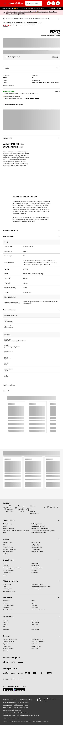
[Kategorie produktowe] (37, 553)
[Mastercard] (34, 674)
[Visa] (27, 674)
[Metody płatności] (36, 543)
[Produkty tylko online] (8, 590)
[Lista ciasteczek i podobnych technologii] (12, 711)
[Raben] (20, 663)
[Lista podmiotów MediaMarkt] (9, 714)
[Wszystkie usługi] (36, 550)
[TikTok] (58, 508)
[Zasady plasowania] (7, 708)
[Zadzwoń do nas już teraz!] (9, 511)
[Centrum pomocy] (7, 525)
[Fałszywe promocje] (7, 706)
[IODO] (26, 706)
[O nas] (4, 564)
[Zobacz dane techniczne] (8, 87)
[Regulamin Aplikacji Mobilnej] (9, 703)
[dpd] (5, 663)
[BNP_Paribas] (20, 674)
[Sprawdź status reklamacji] (38, 527)
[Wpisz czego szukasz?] (27, 3)
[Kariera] (5, 576)
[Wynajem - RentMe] (8, 548)
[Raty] (4, 546)
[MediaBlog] (5, 567)
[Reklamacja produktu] (37, 525)
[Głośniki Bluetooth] (7, 611)
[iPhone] (33, 602)
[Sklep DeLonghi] (35, 623)
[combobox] (35, 3)
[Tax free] (5, 555)
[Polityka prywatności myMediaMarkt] (11, 719)
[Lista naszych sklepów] (37, 569)
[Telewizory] (6, 604)
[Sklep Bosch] (6, 623)
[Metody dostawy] (7, 543)
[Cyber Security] (6, 574)
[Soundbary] (6, 609)
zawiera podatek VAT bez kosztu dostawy (50, 35)
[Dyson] (33, 604)
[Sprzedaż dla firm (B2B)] (9, 529)
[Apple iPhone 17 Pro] (8, 645)
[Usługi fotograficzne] (37, 548)
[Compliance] (34, 571)
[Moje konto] (49, 3)
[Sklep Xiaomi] (35, 621)
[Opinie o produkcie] (8, 25)
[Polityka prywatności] (18, 706)
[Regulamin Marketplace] (23, 703)
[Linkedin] (55, 508)
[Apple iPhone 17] (7, 647)
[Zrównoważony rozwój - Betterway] (12, 569)
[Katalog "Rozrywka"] (36, 590)
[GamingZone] (35, 649)
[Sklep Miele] (6, 630)
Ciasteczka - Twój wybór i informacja (48, 701)
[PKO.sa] (13, 680)
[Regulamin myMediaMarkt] (26, 701)
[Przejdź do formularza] (22, 511)
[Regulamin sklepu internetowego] (40, 529)
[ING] (5, 680)
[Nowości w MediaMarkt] (9, 649)
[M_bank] (49, 674)
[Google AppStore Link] (19, 691)
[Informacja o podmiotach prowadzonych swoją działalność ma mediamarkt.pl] (46, 532)
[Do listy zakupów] (53, 3)
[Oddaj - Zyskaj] (35, 546)
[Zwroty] (5, 527)
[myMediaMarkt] (35, 564)
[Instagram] (51, 508)
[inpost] (13, 663)
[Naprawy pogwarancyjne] (9, 550)
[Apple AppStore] (8, 691)
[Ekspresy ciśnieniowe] (8, 606)
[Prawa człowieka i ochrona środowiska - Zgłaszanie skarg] (17, 532)
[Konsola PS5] (6, 602)
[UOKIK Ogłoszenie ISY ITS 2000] (21, 708)
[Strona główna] (4, 18)
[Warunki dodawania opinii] (24, 714)
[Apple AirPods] (35, 609)
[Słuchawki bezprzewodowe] (38, 611)
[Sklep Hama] (6, 628)
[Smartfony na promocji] (37, 585)
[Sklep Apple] (6, 621)
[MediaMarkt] (15, 3)
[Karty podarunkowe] (8, 553)
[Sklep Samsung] (35, 630)
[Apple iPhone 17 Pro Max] (38, 643)
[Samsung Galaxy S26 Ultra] (10, 640)
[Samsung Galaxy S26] (8, 643)
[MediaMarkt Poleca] (36, 647)
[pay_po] (13, 674)
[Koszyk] (58, 3)
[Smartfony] (34, 606)
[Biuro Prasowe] (35, 567)
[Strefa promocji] (7, 585)
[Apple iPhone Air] (36, 645)
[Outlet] (4, 588)
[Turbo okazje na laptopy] (9, 592)
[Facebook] (45, 508)
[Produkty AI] (6, 652)
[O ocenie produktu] (16, 25)
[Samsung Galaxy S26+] (37, 640)
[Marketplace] (35, 574)
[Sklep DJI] (5, 626)
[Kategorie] (4, 3)
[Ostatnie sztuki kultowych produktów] (41, 588)
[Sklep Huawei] (35, 628)
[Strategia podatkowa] (8, 571)
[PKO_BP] (41, 674)
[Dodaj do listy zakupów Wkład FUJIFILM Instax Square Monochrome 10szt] (58, 18)
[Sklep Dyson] (35, 626)
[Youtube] (48, 508)
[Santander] (20, 680)
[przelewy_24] (5, 674)
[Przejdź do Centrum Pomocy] (34, 513)
